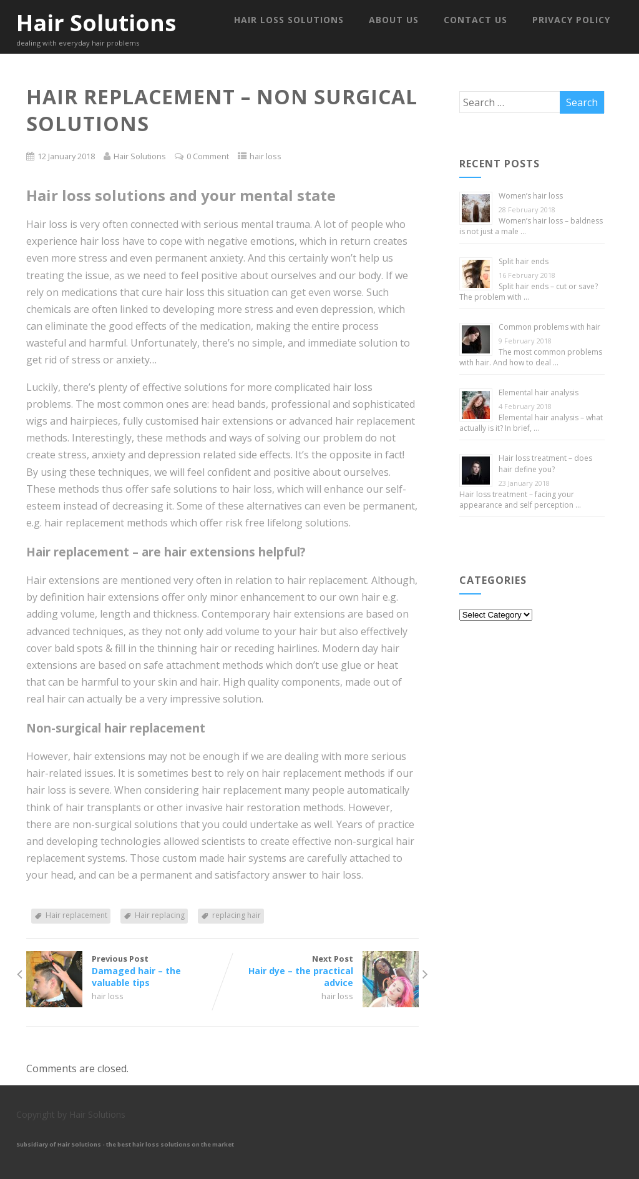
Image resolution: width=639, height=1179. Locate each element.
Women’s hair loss (531, 195)
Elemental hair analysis (538, 392)
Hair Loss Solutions (289, 20)
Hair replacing (160, 915)
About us (394, 20)
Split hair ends (524, 261)
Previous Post (124, 971)
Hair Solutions (96, 22)
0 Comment (208, 156)
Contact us (475, 20)
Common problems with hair (549, 327)
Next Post (320, 971)
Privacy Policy (571, 20)
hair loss (265, 156)
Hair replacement (76, 915)
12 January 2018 (66, 156)
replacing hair (236, 915)
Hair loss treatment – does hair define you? (545, 464)
